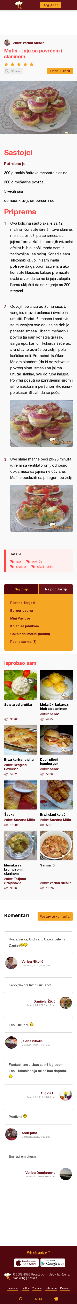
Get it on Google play (52, 1263)
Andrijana (29, 1133)
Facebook (12, 1288)
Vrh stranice (37, 1252)
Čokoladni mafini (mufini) (30, 634)
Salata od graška (20, 695)
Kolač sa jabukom (24, 626)
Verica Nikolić (34, 43)
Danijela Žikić (44, 1001)
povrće (37, 561)
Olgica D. (48, 1093)
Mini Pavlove (20, 618)
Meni (38, 1299)
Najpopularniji (56, 589)
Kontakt (32, 1278)
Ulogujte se (50, 5)
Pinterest (65, 1288)
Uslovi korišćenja (59, 1274)
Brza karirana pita (20, 750)
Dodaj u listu (60, 71)
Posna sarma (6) (23, 641)
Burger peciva (21, 610)
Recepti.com (7, 1276)
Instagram (51, 1288)
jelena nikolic (32, 1041)
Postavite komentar (55, 916)
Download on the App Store (26, 1263)
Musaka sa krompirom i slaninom (20, 860)
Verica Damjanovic (40, 1172)
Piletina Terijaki (22, 603)
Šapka (20, 803)
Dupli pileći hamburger (56, 750)
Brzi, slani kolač (56, 803)
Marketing (19, 1278)
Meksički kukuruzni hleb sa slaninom (56, 695)
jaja (18, 561)
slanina (21, 566)
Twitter (25, 1288)
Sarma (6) (56, 860)
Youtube (36, 1288)
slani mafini (45, 566)
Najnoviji (21, 589)
